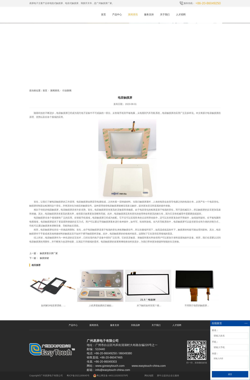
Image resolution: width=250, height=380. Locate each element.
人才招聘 (181, 14)
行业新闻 (66, 90)
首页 (103, 14)
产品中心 (117, 14)
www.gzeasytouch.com (110, 365)
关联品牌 (135, 325)
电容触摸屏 (62, 113)
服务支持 (149, 14)
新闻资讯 (133, 14)
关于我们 (165, 14)
